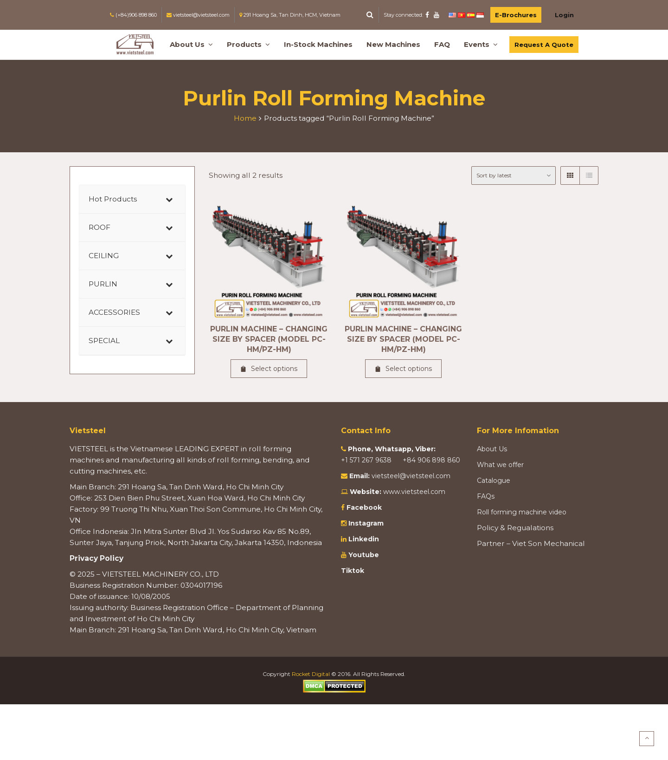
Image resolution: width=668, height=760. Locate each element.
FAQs (486, 496)
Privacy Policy (96, 558)
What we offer (500, 465)
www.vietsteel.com (414, 491)
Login (564, 15)
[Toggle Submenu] (169, 199)
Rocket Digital (311, 673)
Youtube (363, 555)
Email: (359, 476)
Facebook (364, 507)
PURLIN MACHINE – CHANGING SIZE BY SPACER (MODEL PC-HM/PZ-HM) (269, 339)
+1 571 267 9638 (367, 460)
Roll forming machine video (521, 512)
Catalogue (493, 480)
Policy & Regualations (515, 527)
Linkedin (363, 539)
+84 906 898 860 (431, 460)
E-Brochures (516, 15)
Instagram (365, 523)
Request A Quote (543, 44)
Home (245, 118)
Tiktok (352, 570)
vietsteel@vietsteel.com (411, 476)
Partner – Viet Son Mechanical (531, 543)
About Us (492, 449)
